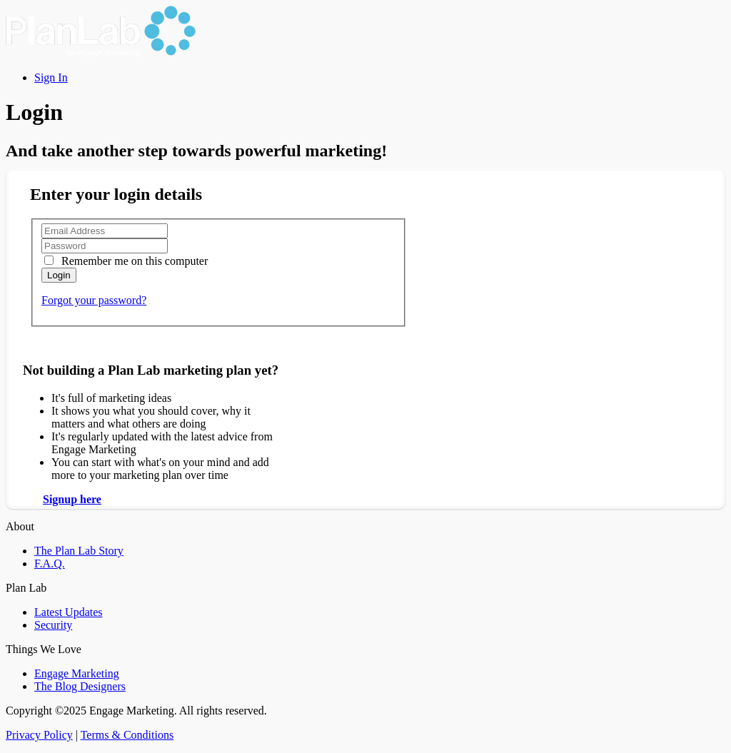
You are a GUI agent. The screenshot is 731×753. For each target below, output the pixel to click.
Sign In (51, 77)
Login (59, 275)
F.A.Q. (49, 563)
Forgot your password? (93, 300)
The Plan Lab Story (78, 551)
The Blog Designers (80, 686)
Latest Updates (68, 612)
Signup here (72, 499)
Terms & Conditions (127, 735)
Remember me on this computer (133, 261)
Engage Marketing (76, 673)
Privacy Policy (39, 735)
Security (53, 625)
